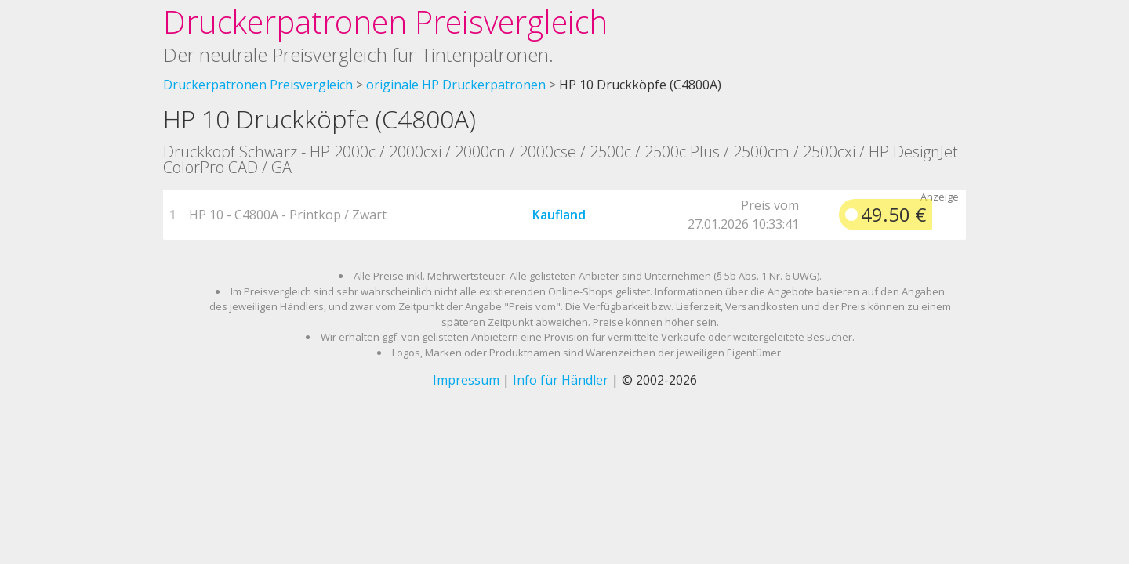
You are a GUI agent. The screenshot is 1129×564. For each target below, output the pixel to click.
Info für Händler (560, 380)
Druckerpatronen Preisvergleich (385, 21)
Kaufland (559, 214)
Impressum (466, 380)
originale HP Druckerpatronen (456, 84)
